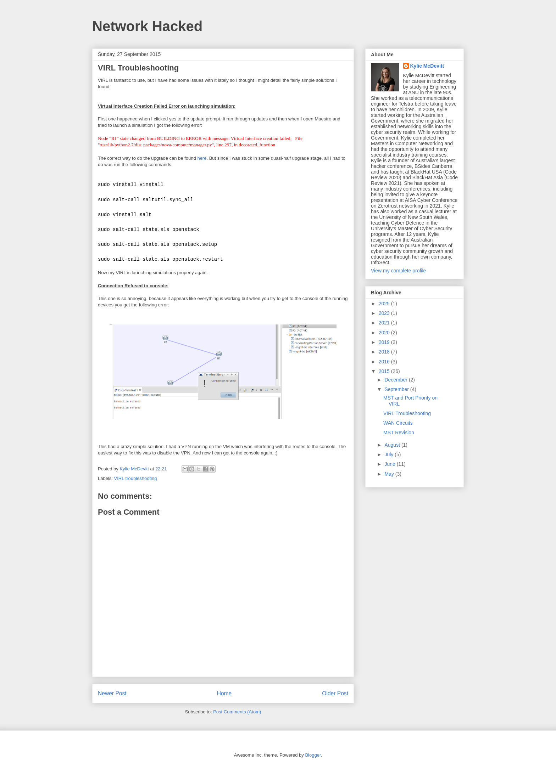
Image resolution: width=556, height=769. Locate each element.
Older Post (335, 693)
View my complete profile (398, 270)
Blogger (313, 755)
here (201, 158)
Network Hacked (147, 26)
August (392, 445)
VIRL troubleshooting (135, 478)
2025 (385, 303)
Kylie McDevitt (427, 66)
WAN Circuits (398, 423)
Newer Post (112, 693)
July (389, 454)
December (396, 380)
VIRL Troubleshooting (407, 413)
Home (224, 693)
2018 (385, 352)
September (397, 389)
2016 (385, 361)
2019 (385, 342)
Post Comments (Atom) (237, 711)
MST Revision (398, 432)
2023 (385, 313)
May (389, 474)
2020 (385, 332)
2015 (385, 371)
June (390, 464)
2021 (385, 323)
